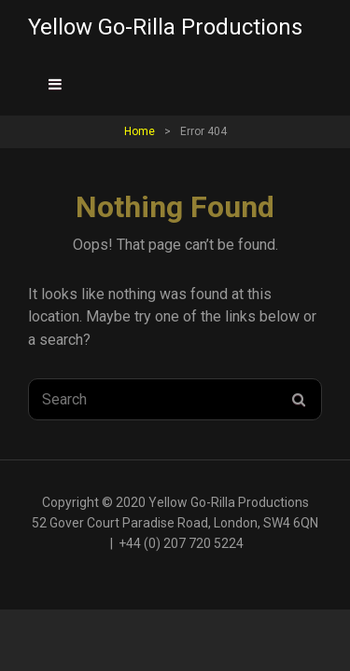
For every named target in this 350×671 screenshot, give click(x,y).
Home (139, 131)
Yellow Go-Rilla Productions (165, 27)
